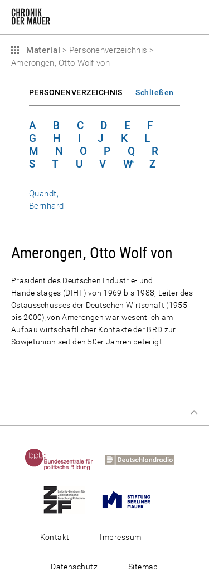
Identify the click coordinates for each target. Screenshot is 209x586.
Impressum (120, 537)
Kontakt (55, 537)
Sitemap (143, 566)
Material (41, 50)
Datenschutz (74, 566)
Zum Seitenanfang (194, 412)
